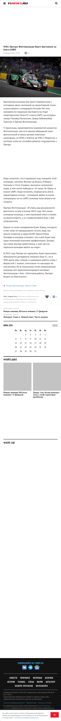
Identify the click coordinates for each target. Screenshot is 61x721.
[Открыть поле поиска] (56, 3)
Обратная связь (31, 703)
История (11, 682)
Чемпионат (25, 678)
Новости (13, 678)
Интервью (37, 678)
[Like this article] (47, 296)
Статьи (31, 682)
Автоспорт (50, 682)
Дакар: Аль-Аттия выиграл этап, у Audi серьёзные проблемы (46, 394)
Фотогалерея (42, 686)
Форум (40, 682)
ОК (55, 715)
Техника (21, 682)
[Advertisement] (30, 553)
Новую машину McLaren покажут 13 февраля (25, 311)
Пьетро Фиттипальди (15, 286)
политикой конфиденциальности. (27, 718)
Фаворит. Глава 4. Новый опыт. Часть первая (25, 317)
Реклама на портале (45, 703)
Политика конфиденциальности (14, 703)
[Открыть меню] (4, 3)
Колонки (49, 678)
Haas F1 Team (30, 286)
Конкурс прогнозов (24, 686)
